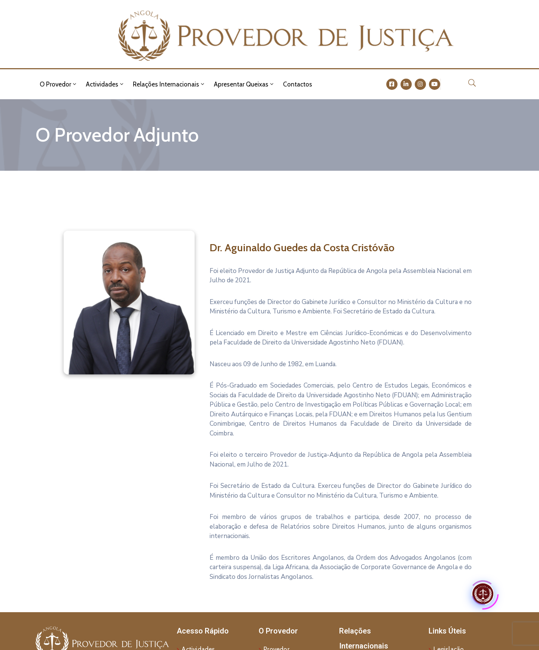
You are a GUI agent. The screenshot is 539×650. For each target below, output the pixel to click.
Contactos (297, 84)
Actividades (105, 84)
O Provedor (58, 84)
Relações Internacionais (169, 84)
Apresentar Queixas (244, 84)
